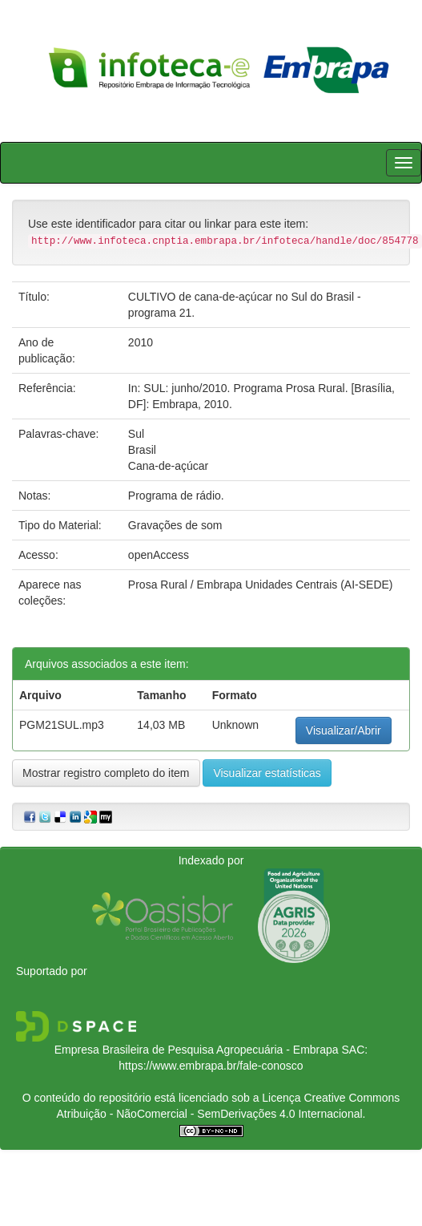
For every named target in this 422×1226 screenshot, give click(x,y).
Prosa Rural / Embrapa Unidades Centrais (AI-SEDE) (260, 584)
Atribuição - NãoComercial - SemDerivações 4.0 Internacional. (211, 1113)
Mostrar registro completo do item (106, 773)
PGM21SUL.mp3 (61, 724)
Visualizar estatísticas (266, 773)
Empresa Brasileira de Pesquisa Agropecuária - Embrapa (196, 1049)
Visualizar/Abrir (343, 730)
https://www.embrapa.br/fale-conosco (211, 1065)
